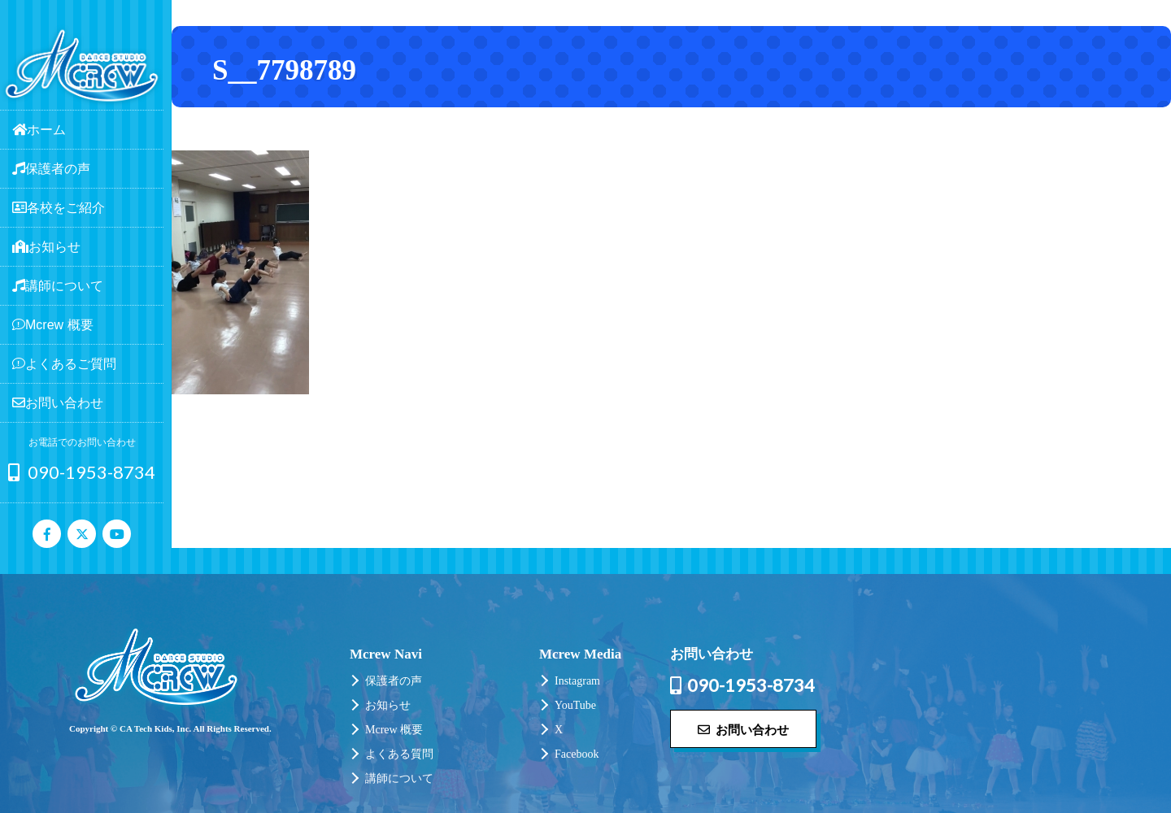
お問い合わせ (743, 729)
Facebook (577, 754)
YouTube (575, 705)
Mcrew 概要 (394, 730)
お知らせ (388, 705)
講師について (399, 778)
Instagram (577, 681)
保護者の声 (393, 681)
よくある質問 (399, 754)
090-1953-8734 (81, 472)
